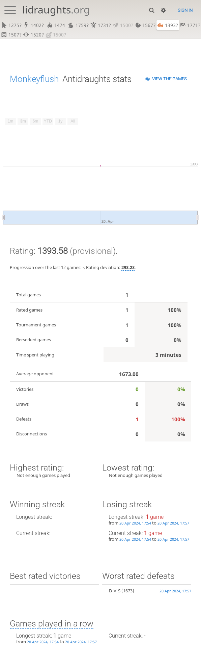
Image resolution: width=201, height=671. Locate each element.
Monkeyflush (34, 79)
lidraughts (56, 10)
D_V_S (114, 591)
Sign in (185, 10)
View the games (169, 79)
